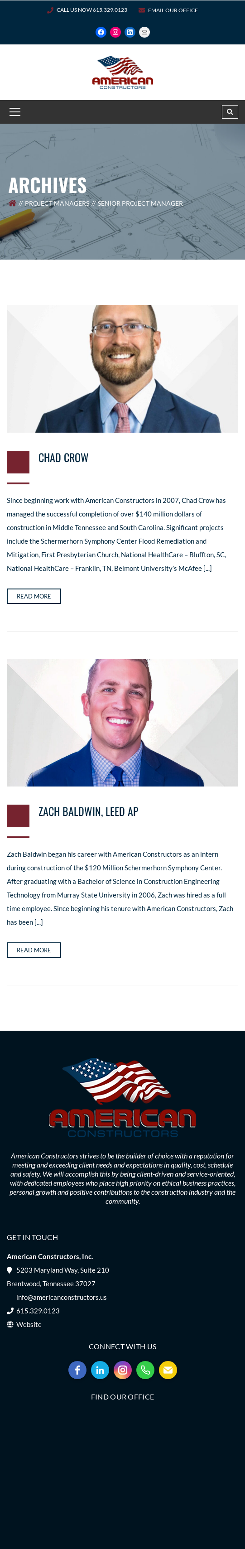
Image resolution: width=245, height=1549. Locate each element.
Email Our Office (173, 10)
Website (29, 1324)
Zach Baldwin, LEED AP (88, 811)
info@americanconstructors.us (61, 1297)
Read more (34, 596)
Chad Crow (63, 457)
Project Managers (57, 203)
